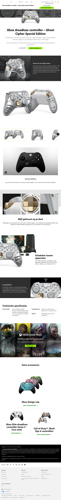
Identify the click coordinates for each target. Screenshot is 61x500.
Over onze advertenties (5, 497)
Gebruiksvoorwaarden (29, 495)
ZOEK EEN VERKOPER (46, 7)
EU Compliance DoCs (14, 497)
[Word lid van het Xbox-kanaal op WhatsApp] (19, 465)
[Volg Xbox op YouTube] (25, 465)
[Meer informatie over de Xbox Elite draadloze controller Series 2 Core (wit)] (16, 433)
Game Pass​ (21, 1)
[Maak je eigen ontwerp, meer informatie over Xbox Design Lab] (30, 405)
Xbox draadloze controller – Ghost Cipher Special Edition (18, 5)
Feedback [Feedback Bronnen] (22, 474)
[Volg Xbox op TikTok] (22, 465)
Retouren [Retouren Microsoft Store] (42, 476)
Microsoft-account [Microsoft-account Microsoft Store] (44, 472)
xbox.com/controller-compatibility (10, 449)
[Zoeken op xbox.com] (51, 1)
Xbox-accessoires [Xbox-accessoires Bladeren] (4, 478)
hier (4, 446)
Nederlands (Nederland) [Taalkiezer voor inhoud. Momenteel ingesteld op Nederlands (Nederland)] (7, 489)
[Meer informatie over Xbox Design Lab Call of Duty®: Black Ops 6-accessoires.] (44, 434)
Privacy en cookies (22, 495)
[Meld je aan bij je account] (57, 1)
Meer (31, 1)
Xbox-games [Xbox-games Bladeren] (3, 474)
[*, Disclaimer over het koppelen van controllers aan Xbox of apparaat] (55, 264)
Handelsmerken (37, 495)
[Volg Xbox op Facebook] (10, 465)
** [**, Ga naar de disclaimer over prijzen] (50, 5)
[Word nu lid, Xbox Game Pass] (30, 346)
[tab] (14, 134)
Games (26, 1)
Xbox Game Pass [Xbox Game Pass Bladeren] (4, 476)
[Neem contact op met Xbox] (8, 465)
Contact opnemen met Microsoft (7, 495)
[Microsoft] (6, 2)
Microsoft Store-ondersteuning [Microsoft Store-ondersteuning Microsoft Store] (46, 474)
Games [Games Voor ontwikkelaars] (3, 485)
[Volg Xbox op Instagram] (16, 465)
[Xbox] (15, 2)
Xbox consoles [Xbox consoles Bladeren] (4, 472)
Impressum (15, 495)
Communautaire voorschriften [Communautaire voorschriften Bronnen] (26, 476)
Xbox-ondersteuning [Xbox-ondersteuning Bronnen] (24, 472)
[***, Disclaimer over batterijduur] (47, 315)
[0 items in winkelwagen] (55, 1)
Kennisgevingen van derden (46, 495)
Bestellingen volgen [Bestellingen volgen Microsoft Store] (44, 478)
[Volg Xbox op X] (13, 465)
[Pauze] (6, 172)
